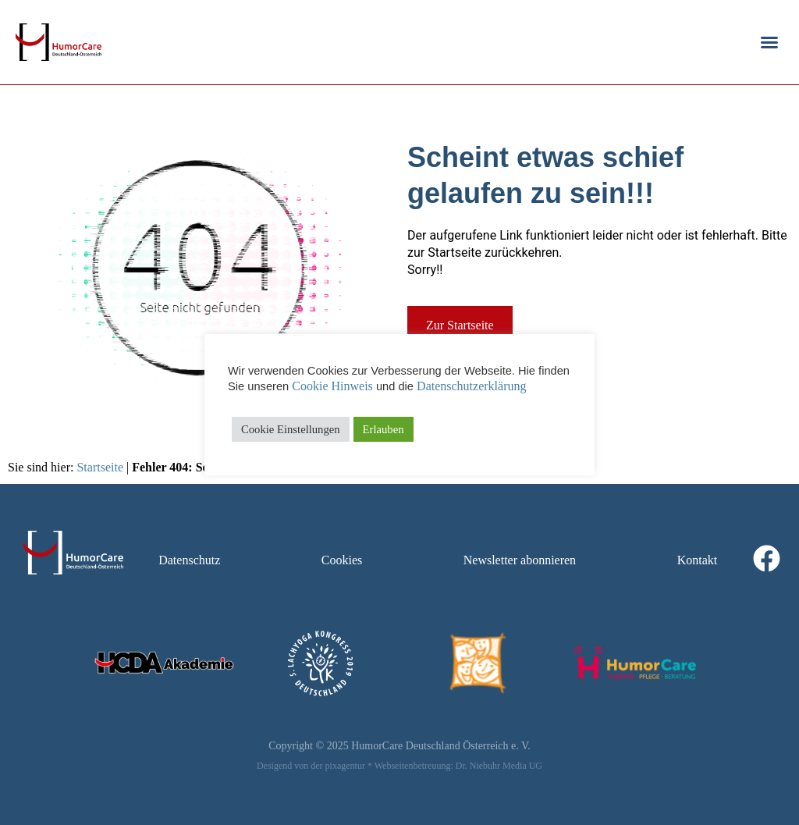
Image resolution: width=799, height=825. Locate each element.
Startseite (99, 467)
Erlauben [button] (383, 429)
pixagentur (345, 765)
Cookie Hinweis (332, 386)
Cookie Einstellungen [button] (290, 429)
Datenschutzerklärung (471, 386)
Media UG (522, 765)
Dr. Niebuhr (478, 765)
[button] (769, 42)
